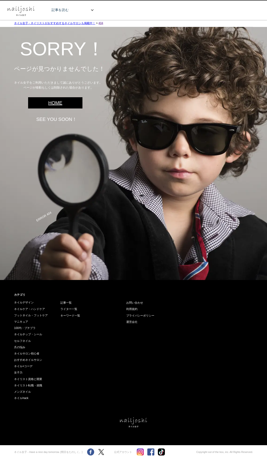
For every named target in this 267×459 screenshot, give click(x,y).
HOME (55, 102)
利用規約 (131, 309)
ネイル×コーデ (23, 366)
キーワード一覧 (70, 315)
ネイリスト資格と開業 (28, 379)
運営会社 (131, 322)
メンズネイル (22, 391)
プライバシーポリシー (140, 315)
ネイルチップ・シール (28, 334)
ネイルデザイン (24, 302)
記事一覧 (66, 302)
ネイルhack (21, 398)
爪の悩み (19, 347)
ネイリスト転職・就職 (28, 385)
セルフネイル (22, 341)
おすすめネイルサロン (28, 360)
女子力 (18, 372)
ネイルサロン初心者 (26, 353)
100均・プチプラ (25, 328)
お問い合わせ (134, 302)
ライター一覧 (68, 309)
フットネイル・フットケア (31, 315)
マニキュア (21, 321)
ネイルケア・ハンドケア (29, 309)
